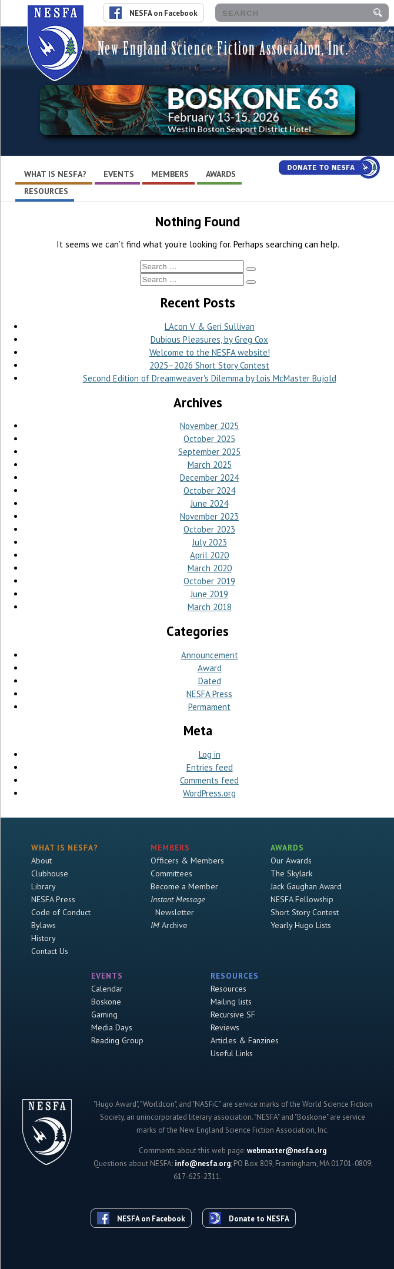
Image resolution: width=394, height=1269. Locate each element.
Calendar (107, 988)
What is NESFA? (55, 174)
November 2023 (209, 516)
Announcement (209, 655)
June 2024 (209, 503)
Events (118, 174)
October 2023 (209, 529)
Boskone (106, 1001)
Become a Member (184, 886)
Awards (221, 174)
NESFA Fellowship (302, 899)
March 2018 (210, 606)
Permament (209, 706)
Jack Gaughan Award (306, 886)
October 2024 (209, 490)
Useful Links (232, 1053)
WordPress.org (209, 793)
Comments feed (209, 780)
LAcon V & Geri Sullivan (210, 326)
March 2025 (210, 464)
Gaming (104, 1014)
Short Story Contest (305, 912)
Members (170, 174)
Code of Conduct (61, 912)
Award (210, 668)
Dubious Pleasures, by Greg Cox (209, 339)
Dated (209, 681)
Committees (171, 873)
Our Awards (291, 860)
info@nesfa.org (203, 1163)
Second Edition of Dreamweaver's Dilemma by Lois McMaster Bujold (209, 378)
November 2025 (209, 425)
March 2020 (210, 568)
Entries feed (209, 767)
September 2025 (209, 451)
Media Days (111, 1027)
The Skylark (291, 873)
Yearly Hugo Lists (301, 925)
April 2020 (209, 555)
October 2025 (209, 438)
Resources (46, 191)
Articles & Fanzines (245, 1040)
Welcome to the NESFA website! (209, 352)
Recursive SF (233, 1014)
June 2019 (209, 594)
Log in (210, 754)
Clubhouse (49, 873)
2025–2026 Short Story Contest (209, 365)
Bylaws (43, 925)
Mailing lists (231, 1001)
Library (43, 886)
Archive (169, 925)
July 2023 (209, 542)
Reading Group (117, 1040)
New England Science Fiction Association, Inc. (223, 48)
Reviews (225, 1027)
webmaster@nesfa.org (286, 1151)
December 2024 (209, 477)
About (41, 860)
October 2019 (209, 581)
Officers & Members (187, 860)
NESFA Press (209, 693)
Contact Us (49, 951)
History (43, 938)
